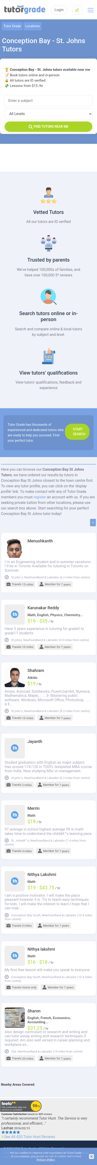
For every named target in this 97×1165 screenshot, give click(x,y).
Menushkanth (40, 541)
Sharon (34, 1011)
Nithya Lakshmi (41, 874)
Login (59, 10)
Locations (32, 26)
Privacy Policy (45, 1159)
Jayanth (34, 741)
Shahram (35, 670)
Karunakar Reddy (43, 608)
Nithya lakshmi (41, 949)
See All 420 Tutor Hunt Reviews (29, 1137)
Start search (79, 431)
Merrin (33, 808)
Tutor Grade (12, 26)
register (40, 497)
